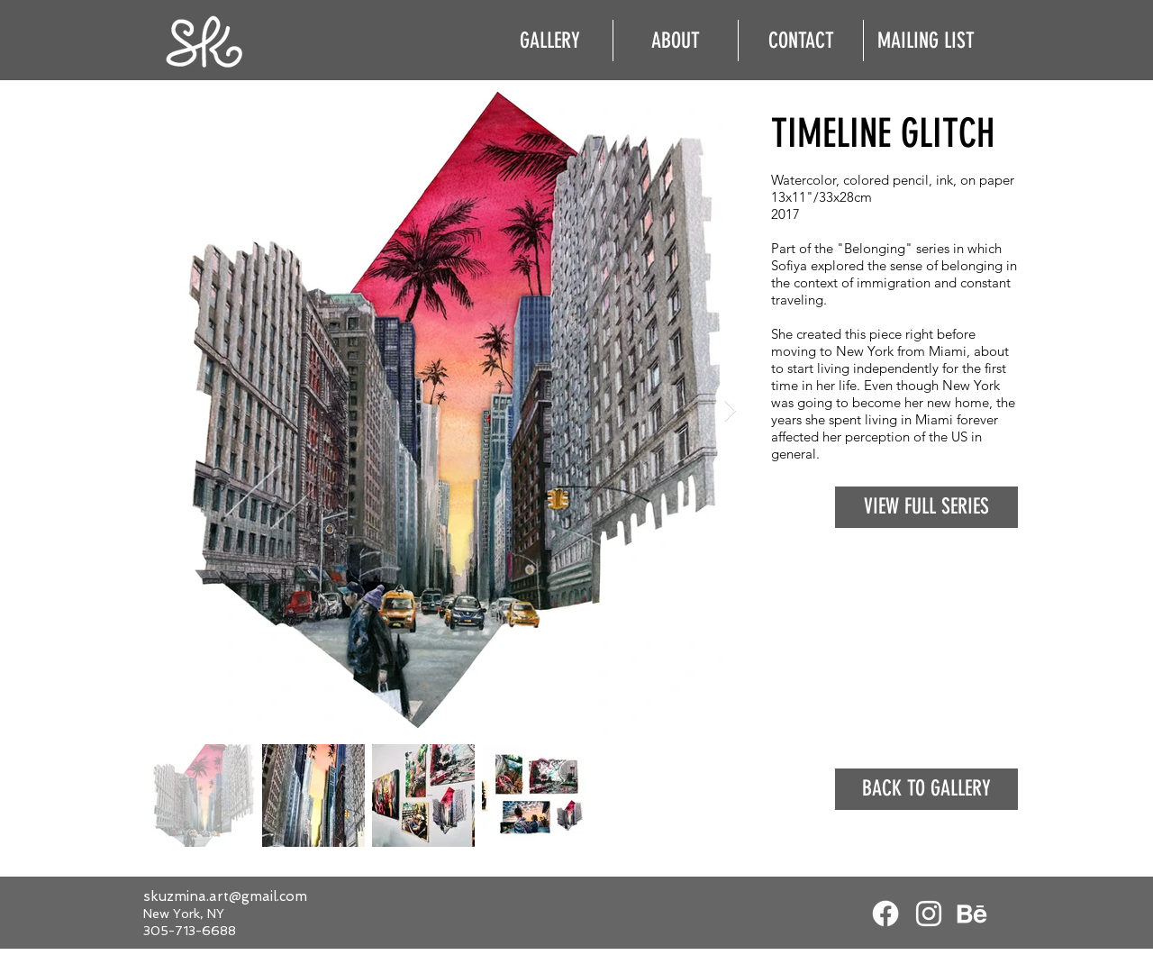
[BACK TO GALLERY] (926, 789)
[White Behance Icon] (972, 913)
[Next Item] (730, 410)
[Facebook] (885, 913)
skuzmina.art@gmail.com (225, 896)
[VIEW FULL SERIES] (926, 507)
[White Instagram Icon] (929, 913)
